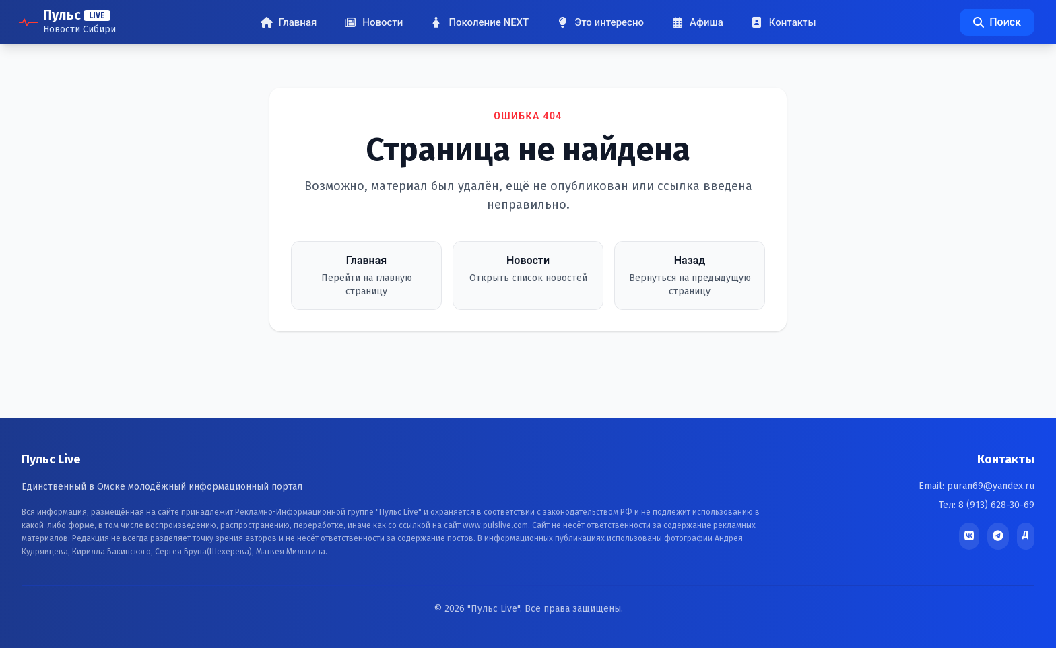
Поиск (997, 21)
